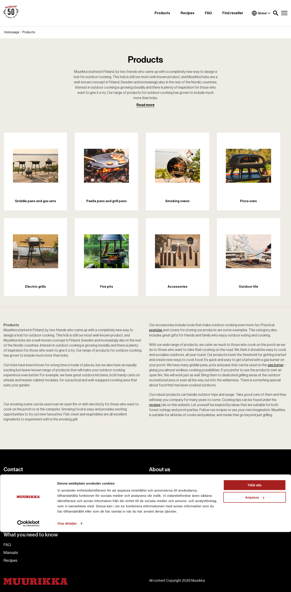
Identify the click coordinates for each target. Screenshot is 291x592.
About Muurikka (162, 480)
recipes (155, 405)
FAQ (208, 13)
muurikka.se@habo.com (36, 480)
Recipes (187, 13)
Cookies (156, 503)
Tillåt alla (254, 545)
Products (162, 13)
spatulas (156, 330)
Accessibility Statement (169, 515)
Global (261, 13)
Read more (145, 105)
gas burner (276, 365)
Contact (156, 487)
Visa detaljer (67, 583)
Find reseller (232, 13)
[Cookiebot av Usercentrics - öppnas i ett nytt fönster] (28, 583)
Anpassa (254, 557)
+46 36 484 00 (26, 486)
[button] (275, 13)
